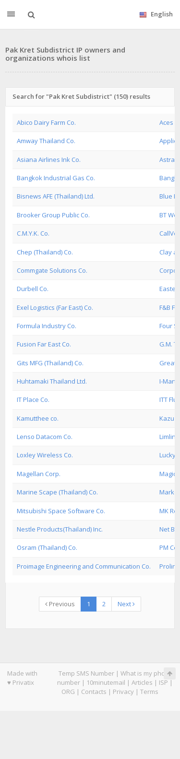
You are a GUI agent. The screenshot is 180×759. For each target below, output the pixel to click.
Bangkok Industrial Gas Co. (56, 177)
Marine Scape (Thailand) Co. (57, 492)
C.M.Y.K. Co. (33, 233)
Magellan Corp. (38, 473)
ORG (68, 691)
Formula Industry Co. (46, 325)
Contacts (94, 691)
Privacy (123, 691)
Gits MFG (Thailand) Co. (50, 363)
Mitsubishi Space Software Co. (61, 510)
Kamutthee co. (38, 418)
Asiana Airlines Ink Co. (49, 159)
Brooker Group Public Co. (53, 215)
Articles (142, 682)
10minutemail (105, 682)
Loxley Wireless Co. (45, 455)
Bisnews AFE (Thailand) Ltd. (56, 196)
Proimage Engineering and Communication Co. (84, 566)
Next (126, 603)
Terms (149, 691)
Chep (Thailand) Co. (45, 252)
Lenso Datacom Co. (44, 436)
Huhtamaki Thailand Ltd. (52, 381)
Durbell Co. (32, 288)
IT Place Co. (33, 399)
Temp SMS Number (86, 673)
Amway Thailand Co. (46, 140)
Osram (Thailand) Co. (47, 547)
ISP (163, 682)
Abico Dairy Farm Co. (46, 122)
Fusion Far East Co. (44, 344)
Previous (60, 603)
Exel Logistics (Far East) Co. (55, 307)
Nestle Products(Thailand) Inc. (60, 529)
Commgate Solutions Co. (52, 270)
